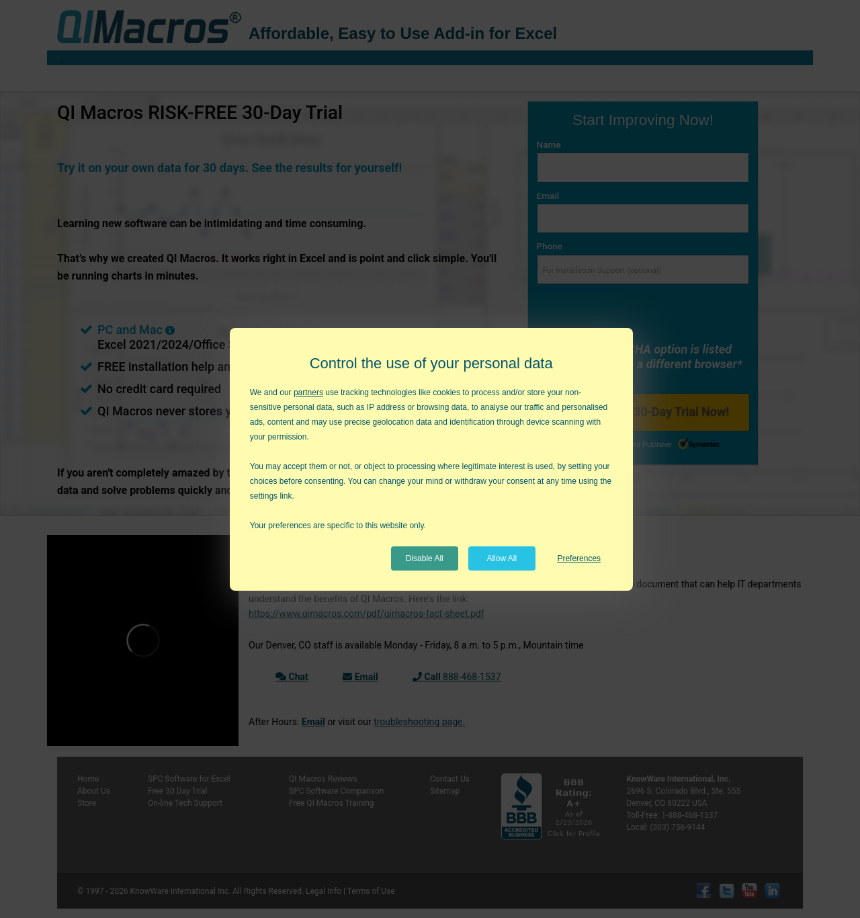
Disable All (424, 558)
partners (308, 392)
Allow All (501, 558)
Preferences (579, 558)
